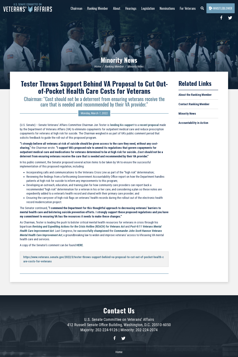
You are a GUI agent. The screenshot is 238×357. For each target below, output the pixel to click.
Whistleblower (220, 8)
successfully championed (93, 230)
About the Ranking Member (195, 94)
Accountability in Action (193, 123)
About (116, 8)
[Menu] (202, 7)
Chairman (76, 8)
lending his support (122, 125)
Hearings (130, 8)
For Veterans (188, 8)
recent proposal (149, 125)
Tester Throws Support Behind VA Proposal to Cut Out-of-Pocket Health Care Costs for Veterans (94, 87)
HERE (79, 245)
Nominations (167, 8)
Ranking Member (97, 8)
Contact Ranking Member (193, 104)
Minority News (119, 60)
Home (97, 66)
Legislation (148, 8)
